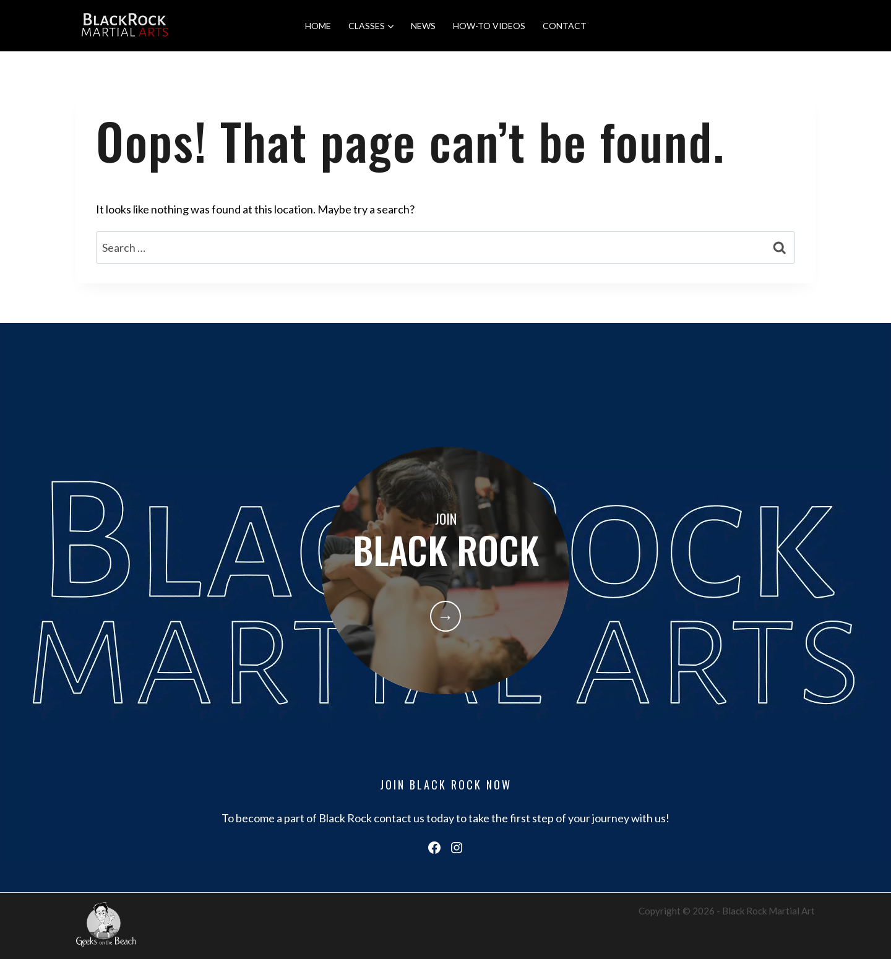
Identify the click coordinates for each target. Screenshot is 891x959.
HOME (318, 25)
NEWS (423, 25)
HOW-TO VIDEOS (489, 25)
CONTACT (565, 25)
